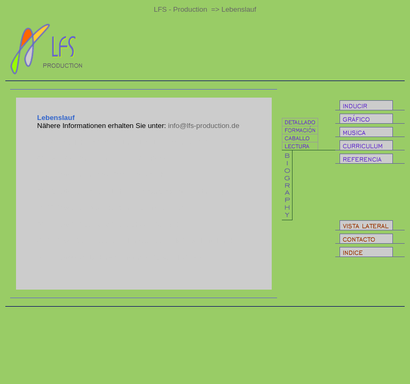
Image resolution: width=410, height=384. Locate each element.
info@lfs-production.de (204, 126)
